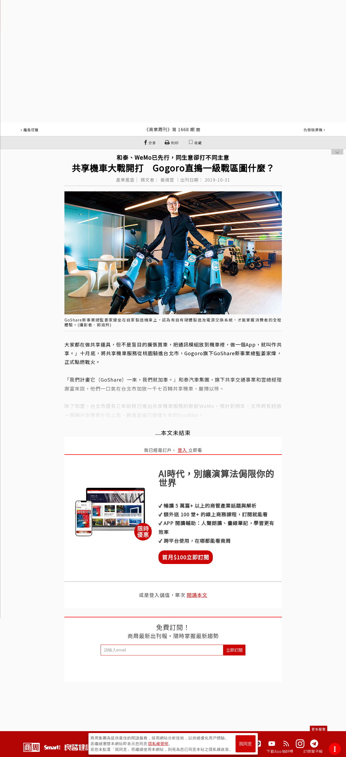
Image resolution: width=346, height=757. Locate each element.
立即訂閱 (234, 650)
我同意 (245, 743)
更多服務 (318, 729)
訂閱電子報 (313, 751)
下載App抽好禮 (279, 751)
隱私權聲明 (158, 743)
